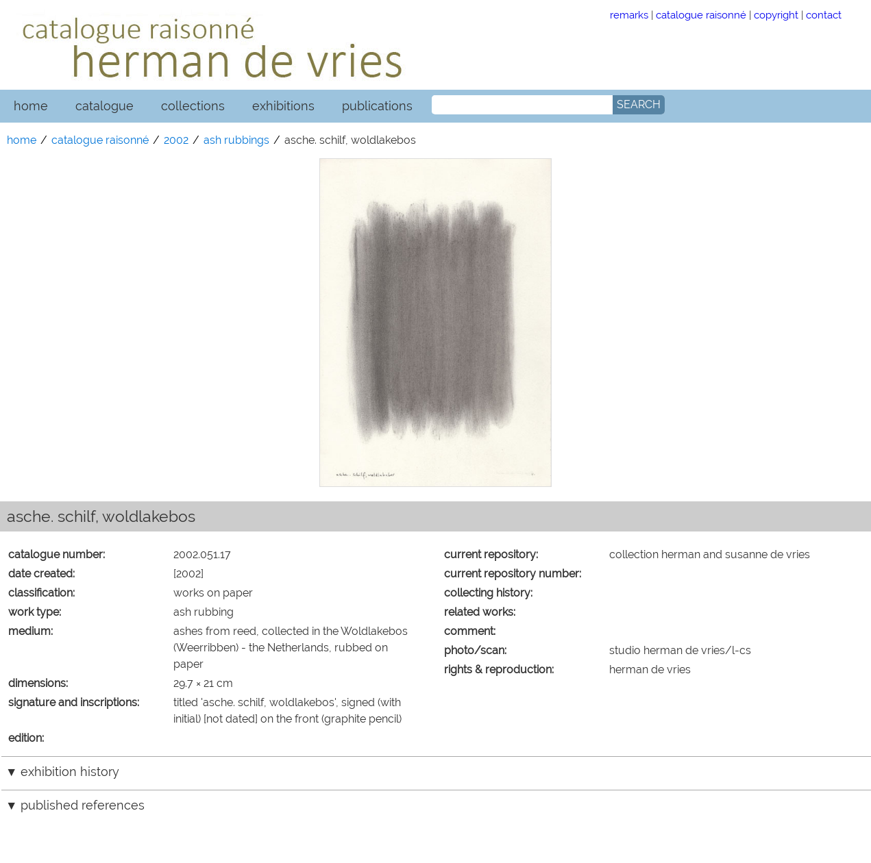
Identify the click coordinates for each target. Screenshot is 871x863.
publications (377, 106)
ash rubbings (236, 140)
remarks (629, 15)
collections (193, 106)
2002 (176, 140)
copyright (776, 15)
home (31, 106)
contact (824, 15)
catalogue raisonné (701, 15)
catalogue (104, 106)
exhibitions (283, 106)
